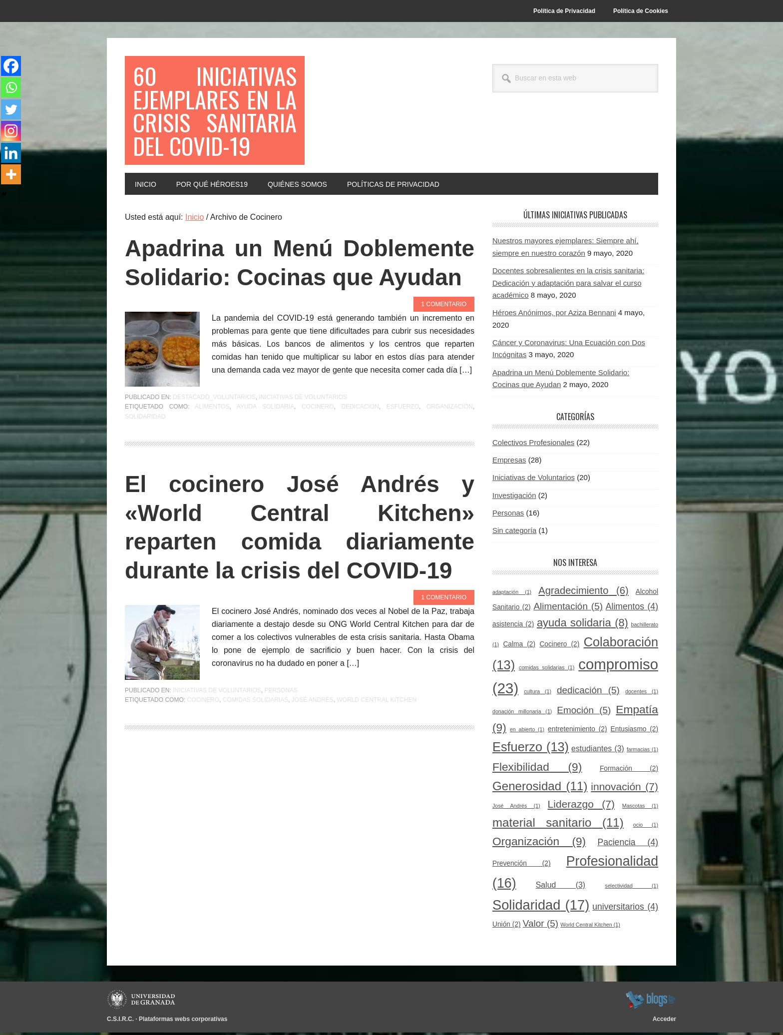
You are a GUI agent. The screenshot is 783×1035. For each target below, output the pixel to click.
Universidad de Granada (142, 1003)
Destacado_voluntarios (214, 428)
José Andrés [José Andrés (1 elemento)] (516, 808)
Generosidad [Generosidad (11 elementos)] (539, 788)
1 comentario (443, 335)
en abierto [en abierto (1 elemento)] (527, 732)
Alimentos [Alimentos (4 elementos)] (632, 609)
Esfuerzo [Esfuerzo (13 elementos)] (530, 750)
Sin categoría (514, 533)
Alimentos (212, 438)
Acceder (664, 1022)
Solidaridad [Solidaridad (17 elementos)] (540, 908)
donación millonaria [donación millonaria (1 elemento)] (522, 714)
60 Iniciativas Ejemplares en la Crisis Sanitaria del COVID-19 (215, 111)
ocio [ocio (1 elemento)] (645, 828)
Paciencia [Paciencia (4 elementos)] (627, 845)
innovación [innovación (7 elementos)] (624, 789)
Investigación (514, 498)
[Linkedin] (11, 154)
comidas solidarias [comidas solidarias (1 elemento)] (546, 670)
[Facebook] (11, 66)
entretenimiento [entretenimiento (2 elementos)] (577, 732)
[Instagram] (11, 132)
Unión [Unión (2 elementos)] (506, 927)
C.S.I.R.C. (120, 1022)
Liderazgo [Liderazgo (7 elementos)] (581, 806)
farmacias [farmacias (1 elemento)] (642, 752)
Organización (449, 438)
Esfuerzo (403, 438)
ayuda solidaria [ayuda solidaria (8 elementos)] (582, 625)
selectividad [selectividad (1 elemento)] (631, 888)
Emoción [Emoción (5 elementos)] (584, 712)
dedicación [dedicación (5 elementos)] (588, 692)
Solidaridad (145, 448)
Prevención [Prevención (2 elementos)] (521, 866)
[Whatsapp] (11, 88)
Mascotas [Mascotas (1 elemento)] (640, 808)
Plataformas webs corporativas (183, 1022)
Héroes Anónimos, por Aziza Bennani (554, 315)
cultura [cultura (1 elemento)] (537, 694)
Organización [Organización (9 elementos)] (539, 844)
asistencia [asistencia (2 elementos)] (513, 627)
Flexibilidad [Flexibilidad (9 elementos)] (537, 769)
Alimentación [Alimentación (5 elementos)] (568, 608)
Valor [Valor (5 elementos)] (540, 926)
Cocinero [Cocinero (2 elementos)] (559, 647)
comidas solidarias (255, 731)
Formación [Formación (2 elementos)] (629, 771)
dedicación (360, 438)
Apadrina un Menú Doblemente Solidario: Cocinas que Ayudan (299, 280)
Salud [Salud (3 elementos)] (560, 887)
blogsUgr (650, 1003)
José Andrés (313, 731)
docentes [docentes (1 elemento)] (641, 694)
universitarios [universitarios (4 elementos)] (625, 910)
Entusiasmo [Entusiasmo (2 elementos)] (634, 732)
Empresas (509, 463)
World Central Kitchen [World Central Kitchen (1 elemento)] (590, 928)
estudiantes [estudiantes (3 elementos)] (597, 751)
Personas (281, 721)
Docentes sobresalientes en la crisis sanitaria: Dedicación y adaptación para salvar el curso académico (568, 285)
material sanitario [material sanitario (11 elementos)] (558, 825)
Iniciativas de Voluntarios (303, 428)
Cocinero (318, 438)
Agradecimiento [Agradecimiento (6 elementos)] (583, 592)
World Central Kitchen (377, 731)
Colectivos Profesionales (533, 445)
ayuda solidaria (265, 438)
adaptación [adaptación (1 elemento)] (511, 594)
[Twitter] (11, 110)
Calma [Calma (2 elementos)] (519, 647)
